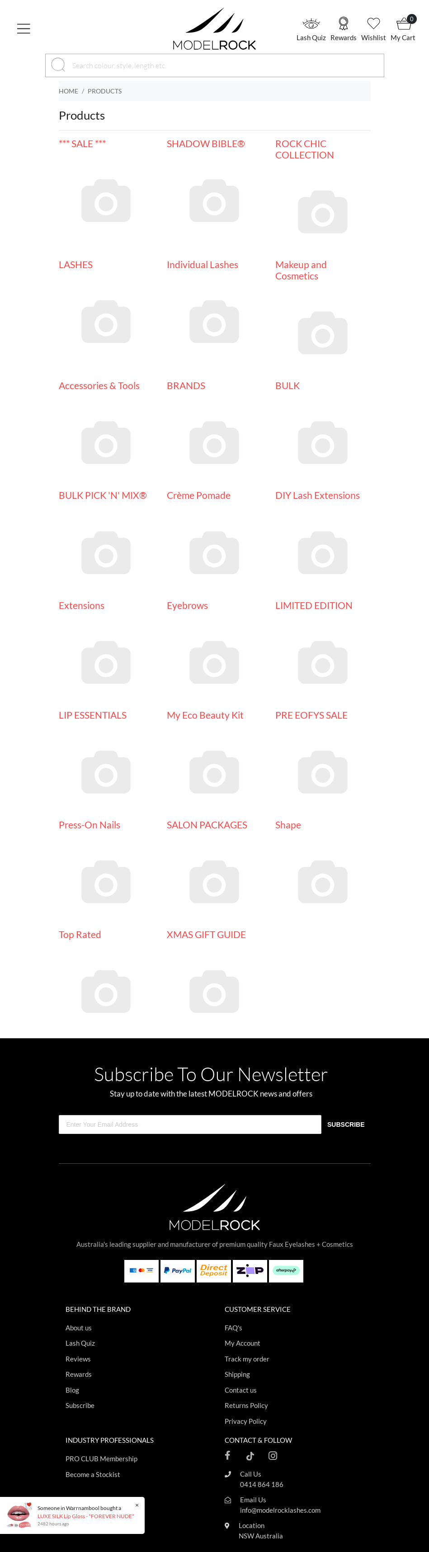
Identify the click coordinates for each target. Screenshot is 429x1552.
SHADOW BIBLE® (206, 143)
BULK (287, 385)
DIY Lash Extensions (317, 495)
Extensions (81, 605)
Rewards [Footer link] (79, 1374)
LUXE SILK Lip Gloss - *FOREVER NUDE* (85, 1516)
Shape (288, 824)
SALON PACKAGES (207, 824)
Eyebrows (187, 605)
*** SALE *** (82, 143)
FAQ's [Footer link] (233, 1328)
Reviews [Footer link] (78, 1359)
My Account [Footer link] (242, 1343)
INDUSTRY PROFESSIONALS (110, 1440)
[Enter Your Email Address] (190, 1124)
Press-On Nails (89, 824)
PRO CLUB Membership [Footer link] (101, 1458)
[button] (47, 28)
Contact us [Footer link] (241, 1390)
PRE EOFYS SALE (311, 714)
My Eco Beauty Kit (205, 714)
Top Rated (80, 934)
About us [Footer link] (79, 1328)
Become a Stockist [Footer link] (93, 1474)
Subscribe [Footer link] (80, 1405)
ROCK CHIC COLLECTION (304, 149)
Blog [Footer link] (72, 1390)
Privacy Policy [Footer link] (246, 1421)
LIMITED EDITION (314, 605)
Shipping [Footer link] (237, 1374)
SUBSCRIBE (345, 1124)
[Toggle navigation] (27, 28)
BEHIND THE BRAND (98, 1309)
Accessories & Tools (99, 385)
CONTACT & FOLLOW (258, 1440)
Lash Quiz (311, 37)
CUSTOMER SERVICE (258, 1309)
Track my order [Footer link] (247, 1359)
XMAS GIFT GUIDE (206, 934)
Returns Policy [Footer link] (246, 1405)
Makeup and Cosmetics (301, 270)
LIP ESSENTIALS (93, 714)
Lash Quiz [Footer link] (80, 1343)
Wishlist (373, 37)
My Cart (403, 37)
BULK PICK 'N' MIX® (103, 495)
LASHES (76, 264)
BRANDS (186, 385)
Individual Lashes (202, 264)
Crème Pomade (199, 495)
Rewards (343, 37)
